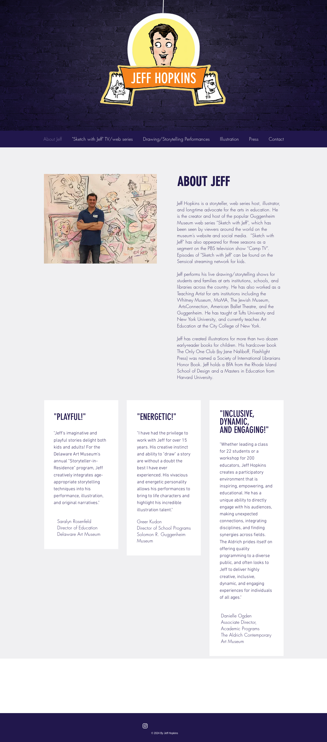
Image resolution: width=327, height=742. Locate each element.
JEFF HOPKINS (163, 78)
